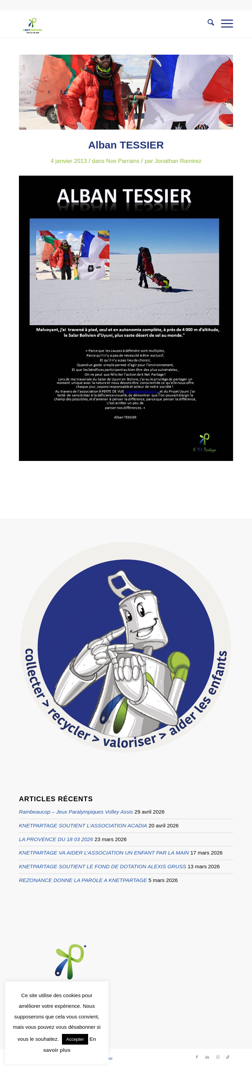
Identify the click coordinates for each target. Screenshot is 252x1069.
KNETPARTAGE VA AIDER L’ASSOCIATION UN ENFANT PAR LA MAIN (104, 853)
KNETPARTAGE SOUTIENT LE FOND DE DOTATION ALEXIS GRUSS (102, 866)
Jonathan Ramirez (178, 161)
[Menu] (223, 23)
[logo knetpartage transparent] (104, 23)
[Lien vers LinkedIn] (207, 1057)
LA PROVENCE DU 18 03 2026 (56, 839)
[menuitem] (207, 23)
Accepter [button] (75, 1039)
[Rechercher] (207, 23)
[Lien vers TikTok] (228, 1057)
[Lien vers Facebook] (197, 1057)
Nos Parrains (122, 161)
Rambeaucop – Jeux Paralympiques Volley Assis (76, 812)
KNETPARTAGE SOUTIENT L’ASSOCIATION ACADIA (83, 825)
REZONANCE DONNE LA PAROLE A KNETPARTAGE (83, 880)
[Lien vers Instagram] (217, 1057)
